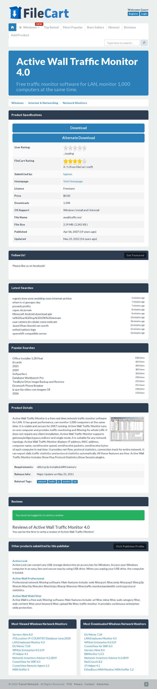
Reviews (130, 27)
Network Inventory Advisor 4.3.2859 (34, 657)
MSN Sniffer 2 (20, 669)
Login (144, 13)
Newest (114, 27)
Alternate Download (78, 138)
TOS (69, 684)
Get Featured (135, 255)
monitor (67, 481)
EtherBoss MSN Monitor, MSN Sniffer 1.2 (109, 669)
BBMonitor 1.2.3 (94, 654)
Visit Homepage (73, 181)
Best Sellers (95, 27)
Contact (90, 684)
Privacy (78, 684)
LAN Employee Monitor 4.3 (28, 642)
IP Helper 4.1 (20, 654)
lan (75, 481)
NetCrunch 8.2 (93, 661)
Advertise (103, 684)
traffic (52, 481)
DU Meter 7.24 (21, 646)
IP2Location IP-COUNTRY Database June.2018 (41, 638)
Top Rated (51, 27)
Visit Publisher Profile (130, 546)
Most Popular (73, 27)
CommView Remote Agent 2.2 (30, 665)
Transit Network (28, 684)
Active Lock (19, 561)
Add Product (20, 35)
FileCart (40, 14)
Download (78, 128)
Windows (29, 27)
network (42, 481)
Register (133, 13)
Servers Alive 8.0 (22, 634)
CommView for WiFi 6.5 (26, 661)
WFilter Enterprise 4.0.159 (28, 650)
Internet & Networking (43, 102)
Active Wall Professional (28, 578)
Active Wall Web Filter (27, 596)
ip (59, 481)
